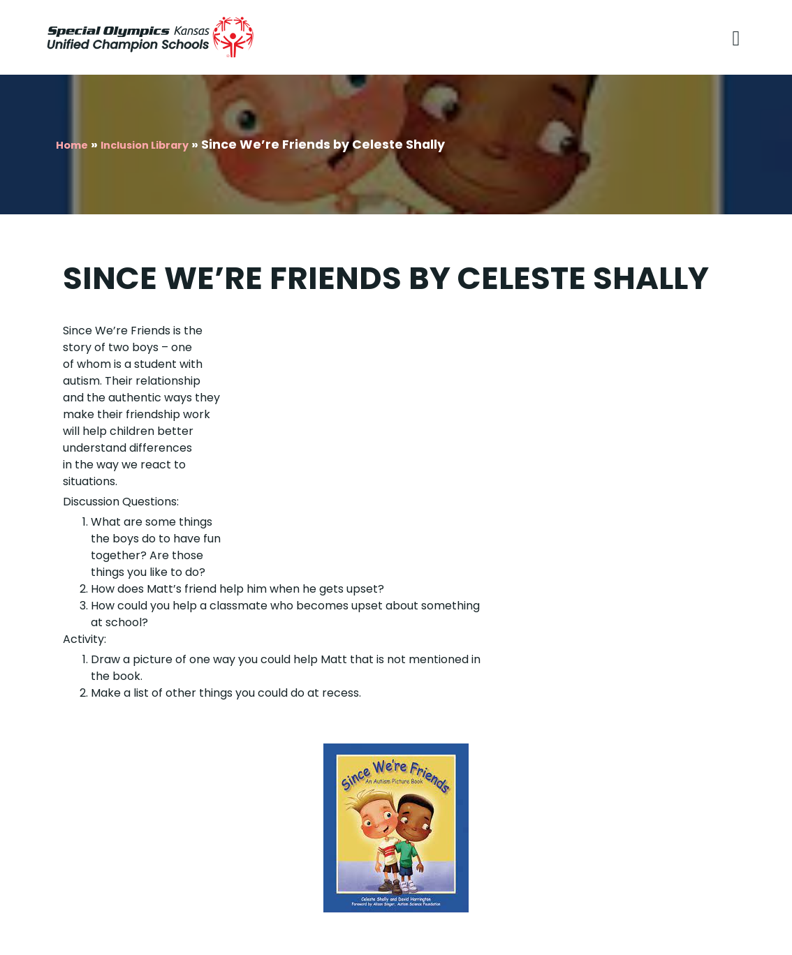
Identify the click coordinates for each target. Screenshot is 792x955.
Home (72, 145)
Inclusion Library (145, 145)
